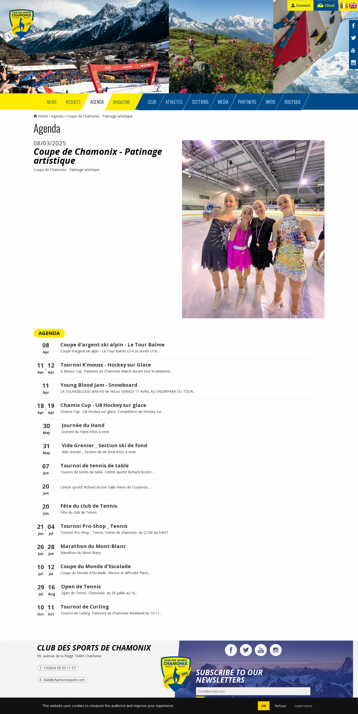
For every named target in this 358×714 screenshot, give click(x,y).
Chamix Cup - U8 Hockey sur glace (103, 405)
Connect (300, 5)
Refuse (280, 706)
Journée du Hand (83, 425)
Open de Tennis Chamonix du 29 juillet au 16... (99, 593)
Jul (50, 530)
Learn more (303, 706)
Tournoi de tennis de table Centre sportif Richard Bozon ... (107, 472)
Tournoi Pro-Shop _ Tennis (94, 526)
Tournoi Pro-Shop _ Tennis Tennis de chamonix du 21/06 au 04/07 (114, 532)
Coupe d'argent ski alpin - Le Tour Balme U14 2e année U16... (109, 351)
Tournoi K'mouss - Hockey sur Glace (105, 364)
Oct (40, 610)
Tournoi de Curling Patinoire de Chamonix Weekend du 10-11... (111, 613)
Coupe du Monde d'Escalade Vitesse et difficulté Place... (105, 572)
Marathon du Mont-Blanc (93, 546)
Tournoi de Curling (84, 606)
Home (41, 116)
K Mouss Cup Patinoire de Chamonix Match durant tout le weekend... (116, 371)
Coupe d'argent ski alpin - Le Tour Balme (112, 344)
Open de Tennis (81, 586)
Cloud (326, 5)
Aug (51, 590)
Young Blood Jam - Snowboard (98, 385)
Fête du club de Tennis (88, 505)
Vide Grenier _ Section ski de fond (104, 445)
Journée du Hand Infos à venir (86, 431)
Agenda (57, 116)
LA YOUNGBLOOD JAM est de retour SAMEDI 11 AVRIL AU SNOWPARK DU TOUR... (127, 391)
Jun (45, 469)
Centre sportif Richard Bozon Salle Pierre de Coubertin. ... (106, 487)
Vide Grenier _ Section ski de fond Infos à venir (99, 451)
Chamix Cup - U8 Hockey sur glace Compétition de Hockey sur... (112, 411)
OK (263, 706)
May (46, 429)
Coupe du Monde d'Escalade (95, 566)
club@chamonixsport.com (64, 679)
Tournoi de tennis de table (94, 465)
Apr (45, 348)
